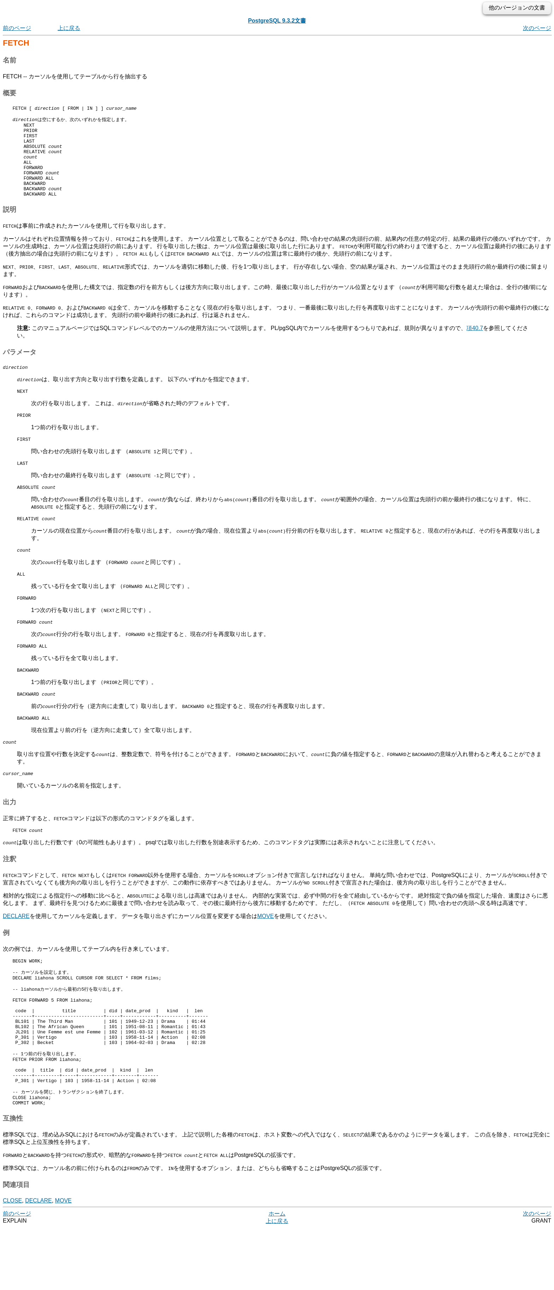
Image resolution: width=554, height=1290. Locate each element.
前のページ (17, 28)
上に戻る (69, 28)
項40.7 (474, 345)
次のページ (537, 28)
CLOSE (12, 1263)
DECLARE (16, 952)
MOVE (265, 952)
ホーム (277, 1276)
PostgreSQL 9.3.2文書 (277, 21)
